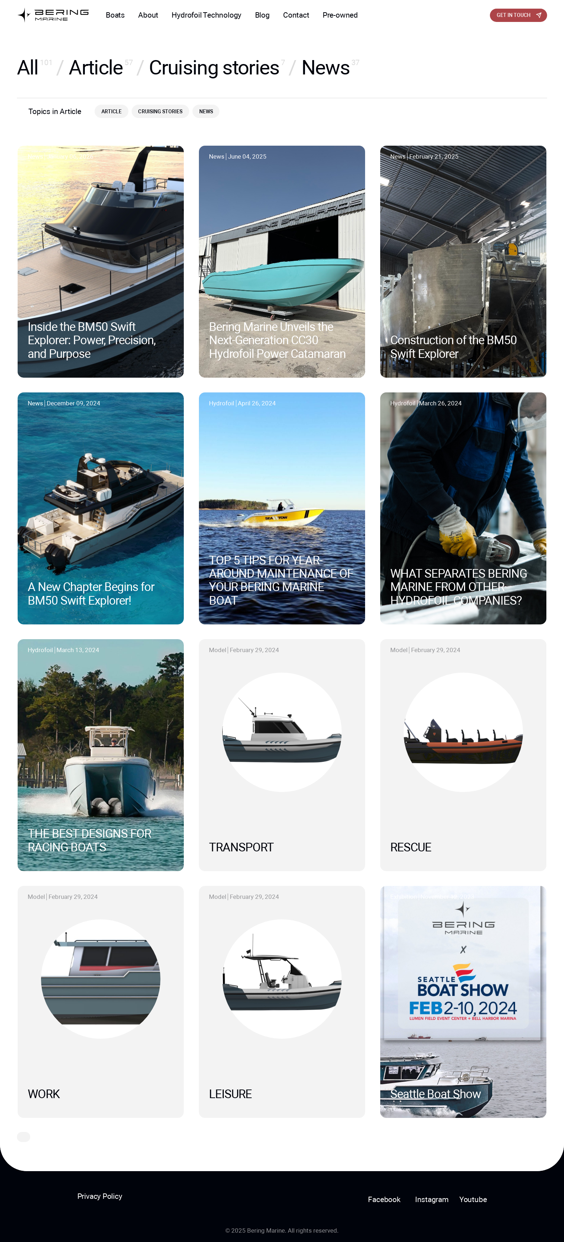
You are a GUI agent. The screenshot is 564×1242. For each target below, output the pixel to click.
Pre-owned (340, 14)
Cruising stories (160, 111)
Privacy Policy (99, 1196)
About (148, 14)
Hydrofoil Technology (206, 14)
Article (111, 111)
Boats (115, 14)
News (206, 111)
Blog (262, 14)
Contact (296, 14)
